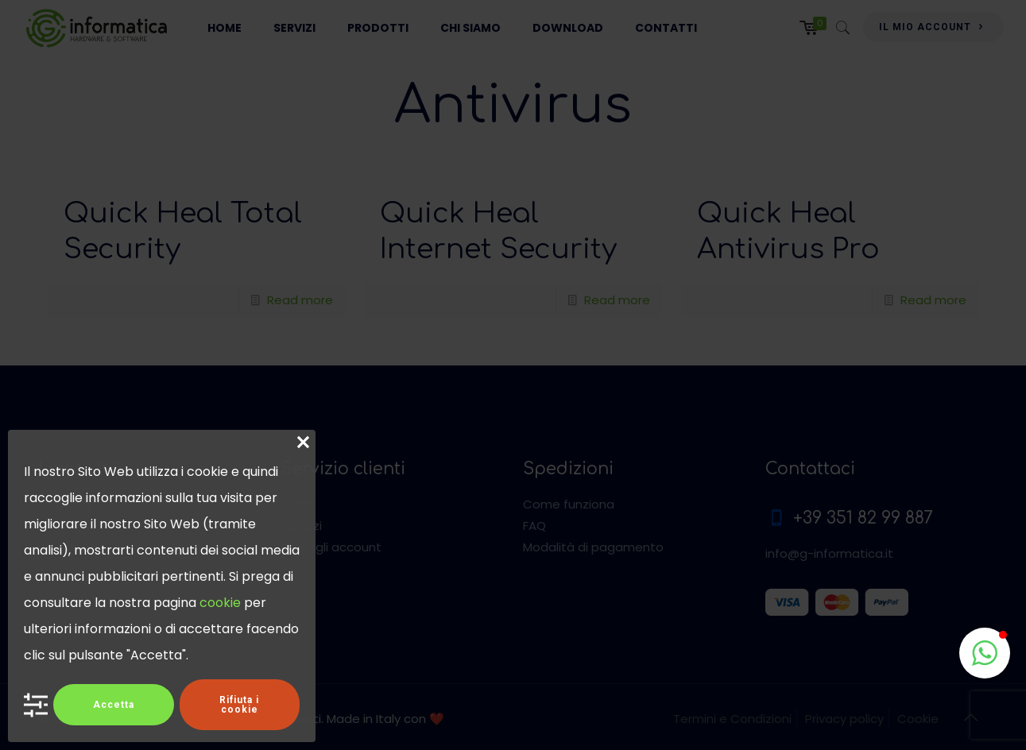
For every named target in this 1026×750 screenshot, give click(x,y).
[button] (984, 653)
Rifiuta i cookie (239, 704)
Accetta (113, 704)
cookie (220, 602)
